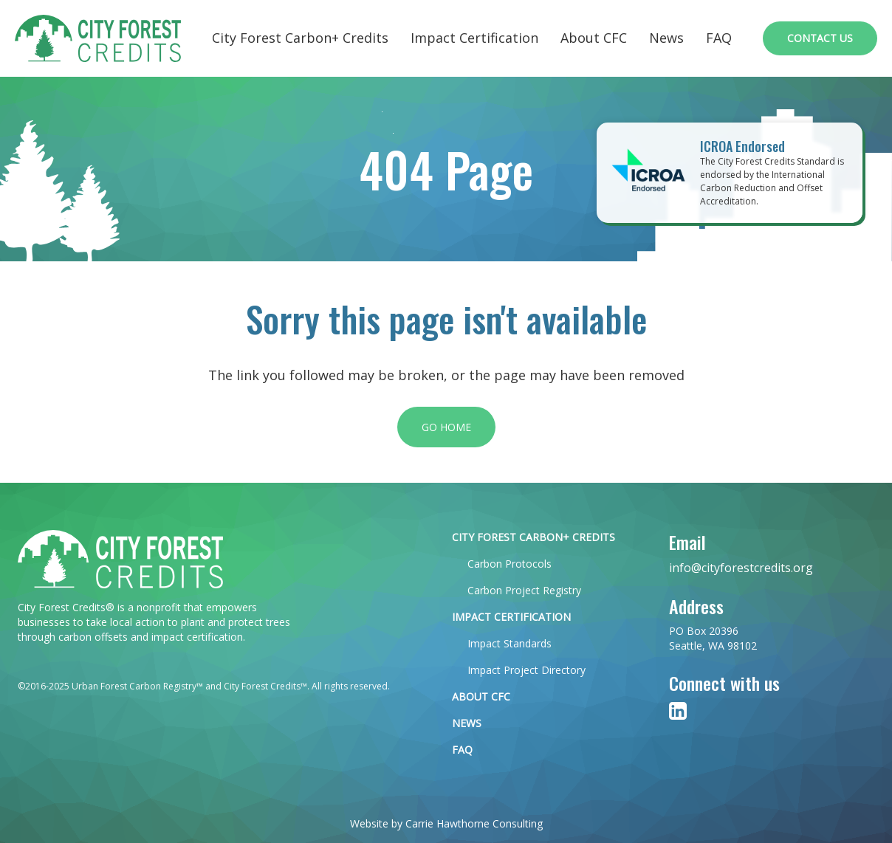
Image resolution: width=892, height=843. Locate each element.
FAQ (719, 38)
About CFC (593, 38)
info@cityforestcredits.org (741, 568)
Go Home (446, 427)
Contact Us (820, 38)
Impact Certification (474, 38)
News (666, 38)
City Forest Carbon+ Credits (300, 38)
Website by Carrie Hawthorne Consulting (446, 823)
